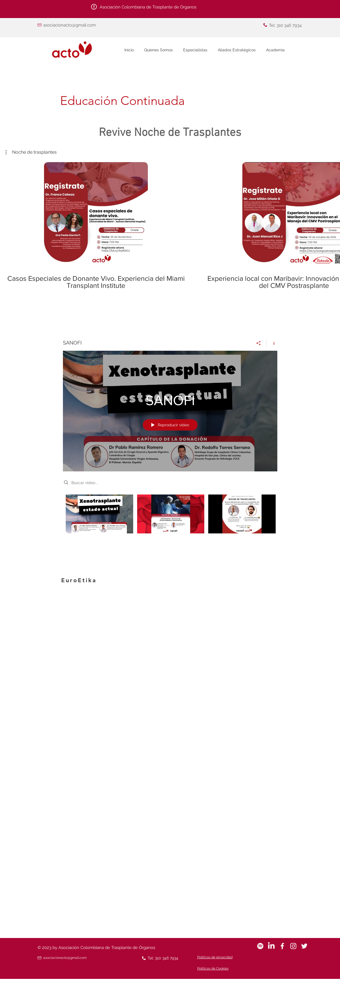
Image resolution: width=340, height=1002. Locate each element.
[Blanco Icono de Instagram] (293, 946)
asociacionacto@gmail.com (69, 25)
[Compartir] (258, 343)
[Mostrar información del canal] (271, 343)
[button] (31, 152)
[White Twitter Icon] (304, 946)
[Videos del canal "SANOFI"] (170, 515)
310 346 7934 (289, 25)
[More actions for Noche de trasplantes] (31, 152)
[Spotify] (260, 946)
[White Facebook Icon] (282, 946)
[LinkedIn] (271, 946)
